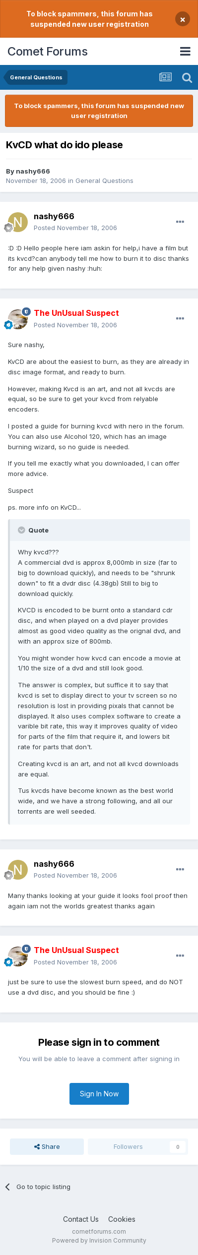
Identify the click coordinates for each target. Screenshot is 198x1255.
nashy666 (33, 171)
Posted (75, 228)
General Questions (104, 180)
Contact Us (81, 1219)
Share (47, 1146)
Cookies (121, 1219)
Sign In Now (99, 1093)
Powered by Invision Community (99, 1240)
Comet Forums (47, 51)
